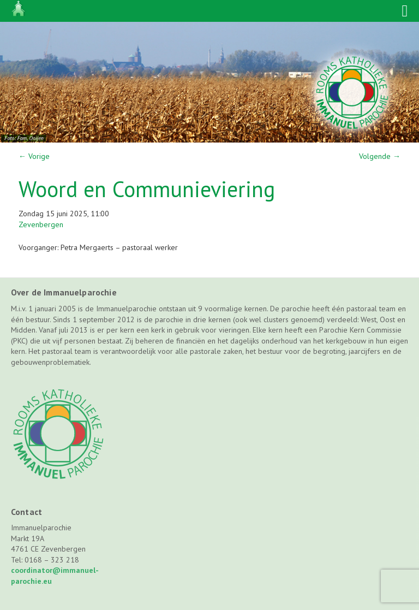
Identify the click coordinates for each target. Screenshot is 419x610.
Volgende (379, 156)
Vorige (34, 156)
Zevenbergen (41, 224)
